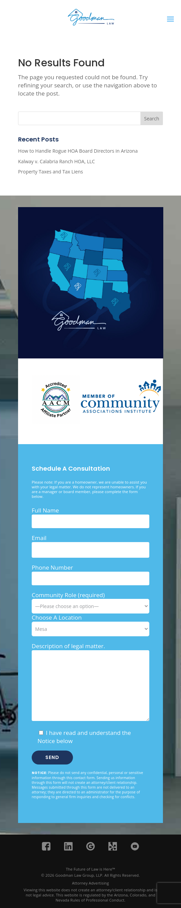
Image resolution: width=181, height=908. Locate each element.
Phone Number (52, 567)
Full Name (45, 510)
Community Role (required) (90, 600)
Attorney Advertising (90, 883)
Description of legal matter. (68, 646)
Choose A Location (57, 617)
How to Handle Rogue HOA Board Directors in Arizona (78, 151)
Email (39, 538)
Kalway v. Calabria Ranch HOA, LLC (56, 161)
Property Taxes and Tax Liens (50, 171)
